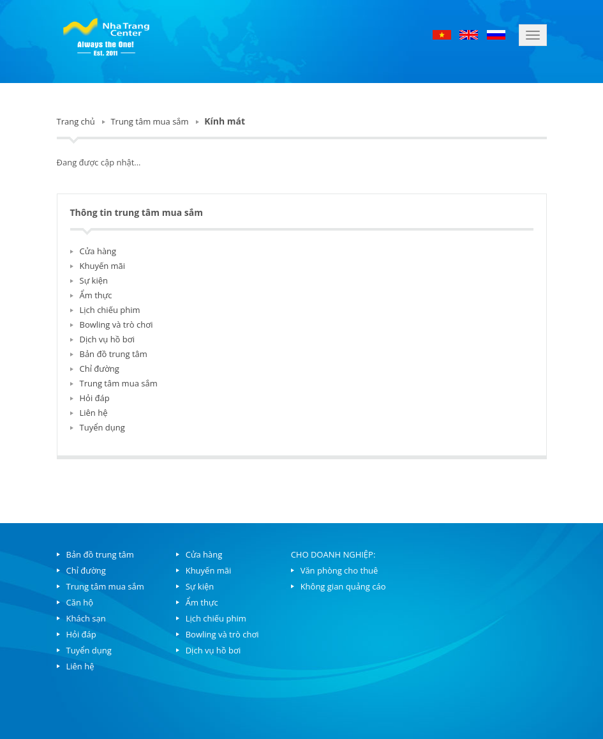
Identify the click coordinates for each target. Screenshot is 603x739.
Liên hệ (94, 412)
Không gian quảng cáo (343, 586)
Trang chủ (76, 121)
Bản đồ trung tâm (113, 354)
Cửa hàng (98, 251)
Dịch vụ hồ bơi (107, 339)
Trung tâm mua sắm (149, 121)
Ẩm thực (96, 295)
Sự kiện (94, 280)
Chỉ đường (99, 368)
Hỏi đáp (95, 398)
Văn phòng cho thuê (339, 570)
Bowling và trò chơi (116, 324)
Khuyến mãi (103, 265)
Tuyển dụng (102, 427)
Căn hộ (80, 602)
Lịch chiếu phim (110, 310)
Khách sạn (86, 618)
